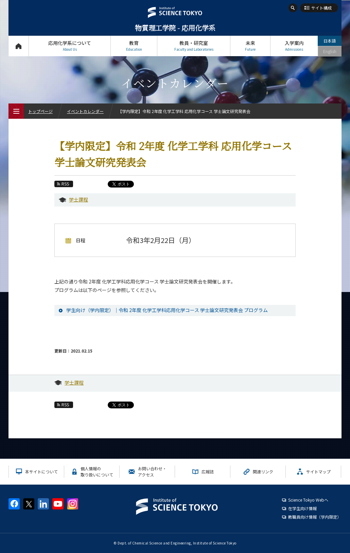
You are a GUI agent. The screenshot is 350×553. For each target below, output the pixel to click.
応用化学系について (69, 45)
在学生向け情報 (302, 508)
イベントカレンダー (85, 111)
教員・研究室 (193, 45)
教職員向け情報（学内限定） (314, 517)
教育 (134, 45)
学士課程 (78, 199)
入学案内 (294, 45)
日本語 (329, 41)
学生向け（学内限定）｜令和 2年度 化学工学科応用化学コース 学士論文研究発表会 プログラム (167, 310)
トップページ (18, 45)
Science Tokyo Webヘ (308, 500)
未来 (250, 45)
